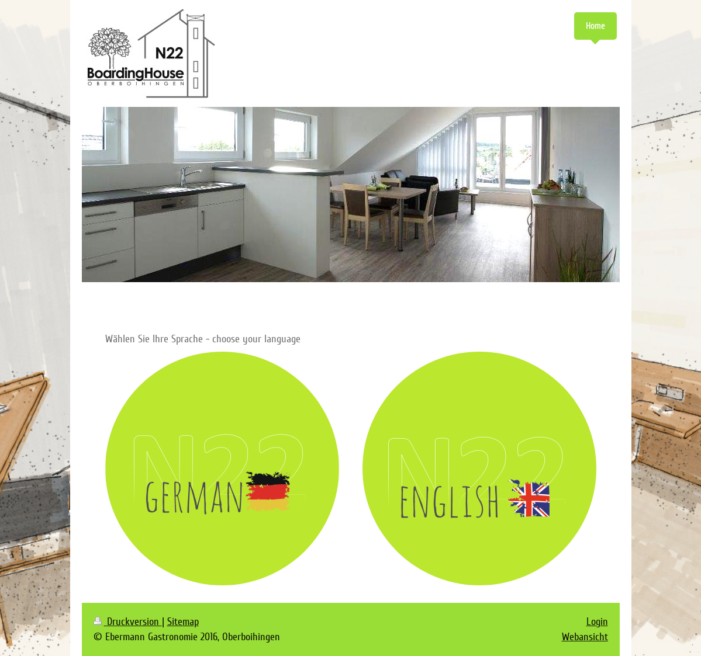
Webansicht (585, 636)
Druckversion (128, 621)
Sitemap (183, 621)
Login (597, 621)
